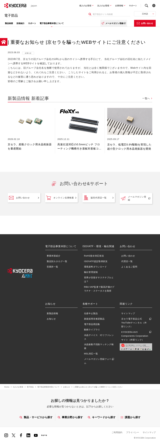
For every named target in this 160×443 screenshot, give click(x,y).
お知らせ (51, 319)
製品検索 (9, 23)
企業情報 (119, 5)
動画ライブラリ (92, 329)
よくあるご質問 (129, 266)
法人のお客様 (103, 5)
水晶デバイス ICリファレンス (99, 337)
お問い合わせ (145, 23)
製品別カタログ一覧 (57, 261)
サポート (133, 5)
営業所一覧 (52, 266)
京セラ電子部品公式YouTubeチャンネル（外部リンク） (136, 323)
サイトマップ (128, 313)
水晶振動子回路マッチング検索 (99, 346)
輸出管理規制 (91, 272)
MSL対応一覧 (91, 353)
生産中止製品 (91, 313)
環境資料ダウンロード (95, 266)
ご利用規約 (117, 432)
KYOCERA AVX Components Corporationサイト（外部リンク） (136, 336)
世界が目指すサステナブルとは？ (99, 279)
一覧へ (146, 98)
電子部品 (30, 387)
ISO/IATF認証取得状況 (96, 261)
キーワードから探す (102, 417)
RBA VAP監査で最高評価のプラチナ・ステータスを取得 (99, 289)
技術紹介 (21, 23)
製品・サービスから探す (35, 417)
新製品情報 (52, 313)
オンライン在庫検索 (60, 197)
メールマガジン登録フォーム (99, 361)
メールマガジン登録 (114, 23)
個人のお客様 (85, 5)
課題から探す (131, 417)
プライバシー (132, 432)
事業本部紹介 (53, 256)
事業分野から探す (70, 417)
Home (6, 387)
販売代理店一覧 (95, 197)
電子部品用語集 (92, 324)
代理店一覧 (127, 261)
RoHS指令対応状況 (94, 256)
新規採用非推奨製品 (94, 319)
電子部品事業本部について (52, 23)
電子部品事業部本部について (48, 387)
